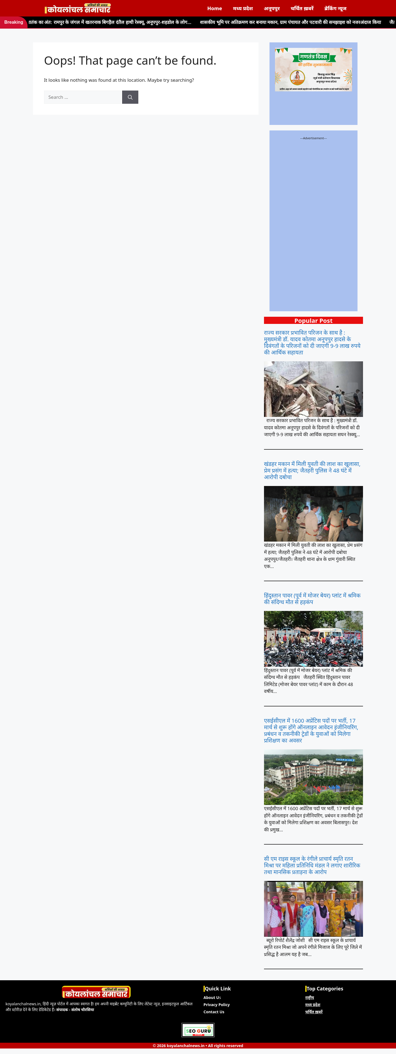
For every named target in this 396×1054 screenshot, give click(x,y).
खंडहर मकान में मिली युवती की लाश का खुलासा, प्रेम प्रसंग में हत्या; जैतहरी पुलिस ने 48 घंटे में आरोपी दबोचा (312, 470)
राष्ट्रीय (309, 997)
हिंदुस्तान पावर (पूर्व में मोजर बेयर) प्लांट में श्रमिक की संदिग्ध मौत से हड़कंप (312, 598)
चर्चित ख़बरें (302, 8)
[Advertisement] (313, 223)
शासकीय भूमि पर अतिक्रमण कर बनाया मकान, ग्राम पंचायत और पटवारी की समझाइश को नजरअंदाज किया (271, 22)
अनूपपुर (272, 8)
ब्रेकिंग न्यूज (335, 8)
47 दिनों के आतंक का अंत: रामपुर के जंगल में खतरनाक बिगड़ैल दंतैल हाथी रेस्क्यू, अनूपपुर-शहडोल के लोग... (90, 22)
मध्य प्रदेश (243, 8)
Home (214, 8)
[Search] (130, 97)
